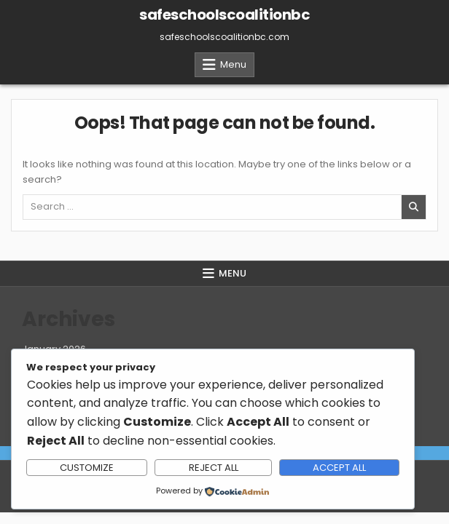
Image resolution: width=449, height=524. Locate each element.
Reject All (213, 468)
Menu (233, 64)
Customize (87, 468)
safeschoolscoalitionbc (224, 14)
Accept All (339, 468)
